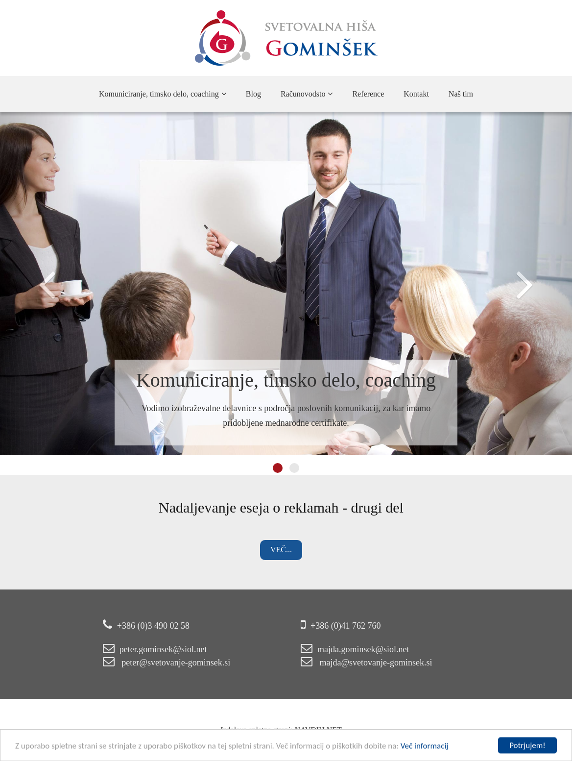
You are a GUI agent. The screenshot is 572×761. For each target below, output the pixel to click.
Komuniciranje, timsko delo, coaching (162, 94)
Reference (368, 94)
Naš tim (461, 94)
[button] (43, 283)
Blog (253, 94)
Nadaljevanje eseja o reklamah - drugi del (263, 507)
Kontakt (416, 94)
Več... (263, 549)
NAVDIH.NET (300, 730)
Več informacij (425, 749)
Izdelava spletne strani (238, 730)
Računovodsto (307, 94)
